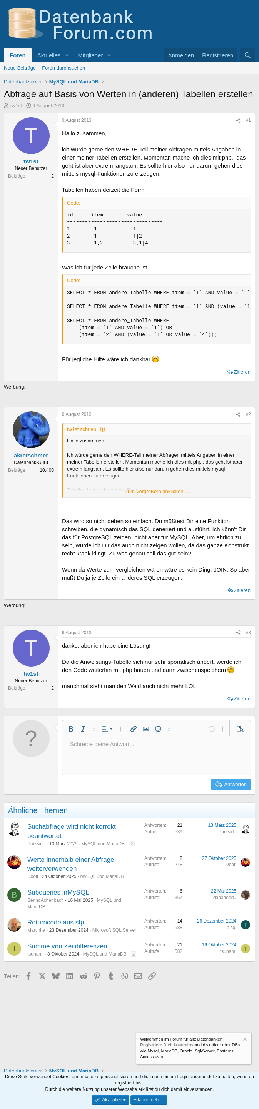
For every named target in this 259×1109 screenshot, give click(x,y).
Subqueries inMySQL (58, 892)
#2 (248, 414)
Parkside (36, 843)
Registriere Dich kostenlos (167, 1045)
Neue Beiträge (20, 68)
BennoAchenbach (45, 900)
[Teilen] (238, 120)
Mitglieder (90, 55)
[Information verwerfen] (244, 1040)
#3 (248, 632)
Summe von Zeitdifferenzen (67, 946)
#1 (248, 120)
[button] (66, 55)
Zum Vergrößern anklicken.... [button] (157, 491)
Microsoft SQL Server (114, 930)
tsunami (35, 954)
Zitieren (242, 372)
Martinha (36, 930)
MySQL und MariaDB (103, 843)
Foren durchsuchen (63, 68)
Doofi (32, 876)
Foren (18, 55)
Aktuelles (49, 55)
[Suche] (247, 55)
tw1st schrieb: (82, 429)
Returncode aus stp (55, 922)
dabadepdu (224, 897)
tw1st (16, 105)
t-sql (231, 927)
